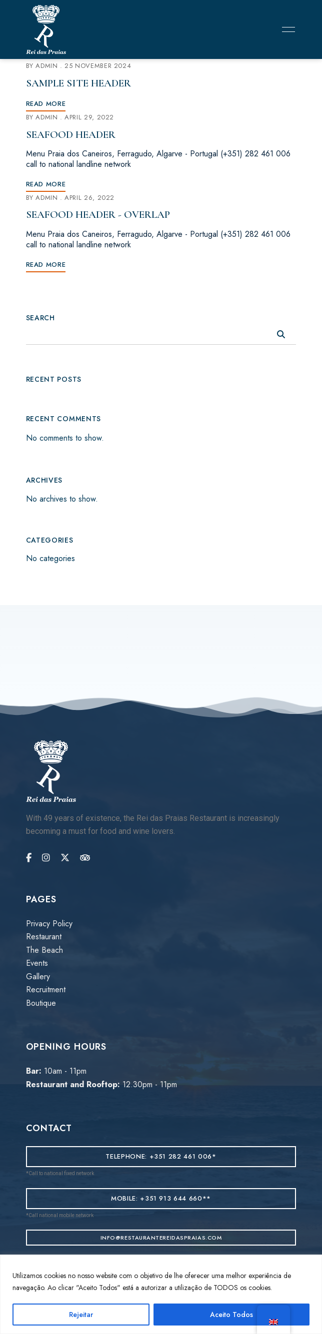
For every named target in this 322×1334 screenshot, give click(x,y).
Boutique (41, 1003)
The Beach (44, 950)
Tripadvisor (85, 857)
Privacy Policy (49, 923)
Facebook (29, 857)
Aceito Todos (231, 1315)
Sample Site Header (78, 83)
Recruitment (46, 989)
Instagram (46, 857)
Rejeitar (81, 1315)
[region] (161, 1294)
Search (40, 318)
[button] (161, 1156)
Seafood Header (71, 134)
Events (37, 963)
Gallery (38, 976)
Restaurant (44, 936)
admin (47, 65)
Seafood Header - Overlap (98, 214)
